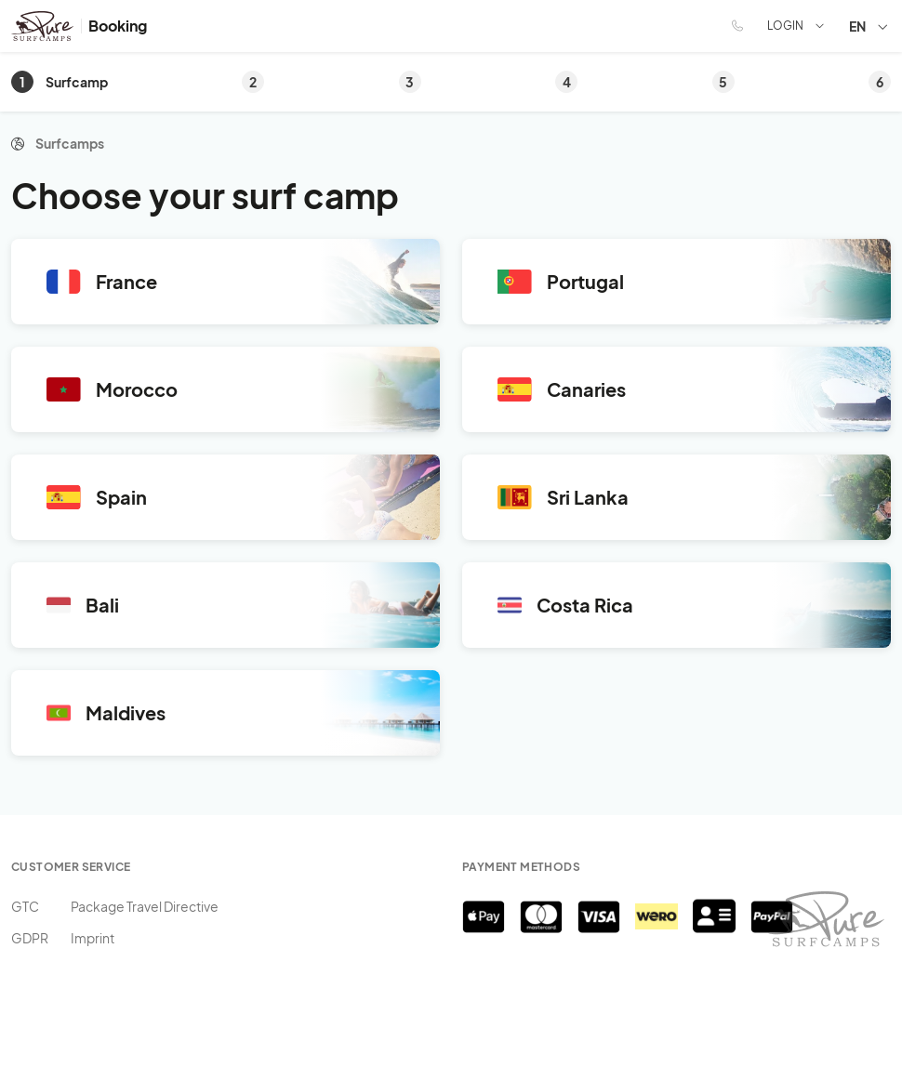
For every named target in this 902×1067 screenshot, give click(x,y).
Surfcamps (69, 143)
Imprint (92, 937)
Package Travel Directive (145, 906)
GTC (25, 906)
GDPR (29, 937)
